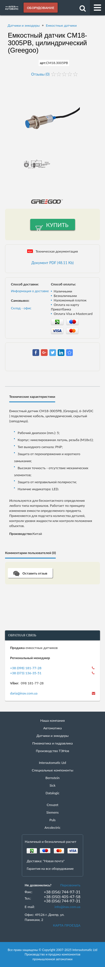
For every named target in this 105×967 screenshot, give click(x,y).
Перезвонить (70, 885)
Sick (52, 785)
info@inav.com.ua (67, 907)
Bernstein (52, 778)
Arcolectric (52, 827)
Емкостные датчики (61, 25)
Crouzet (53, 805)
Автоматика (52, 728)
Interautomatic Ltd (52, 763)
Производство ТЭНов (52, 751)
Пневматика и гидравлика (52, 743)
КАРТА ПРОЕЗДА (66, 925)
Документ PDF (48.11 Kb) (52, 262)
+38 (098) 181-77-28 (25, 668)
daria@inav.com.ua (24, 693)
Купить (57, 224)
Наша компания (52, 720)
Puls (53, 820)
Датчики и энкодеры (24, 25)
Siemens (52, 812)
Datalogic (53, 793)
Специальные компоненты (52, 770)
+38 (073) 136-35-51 (25, 673)
